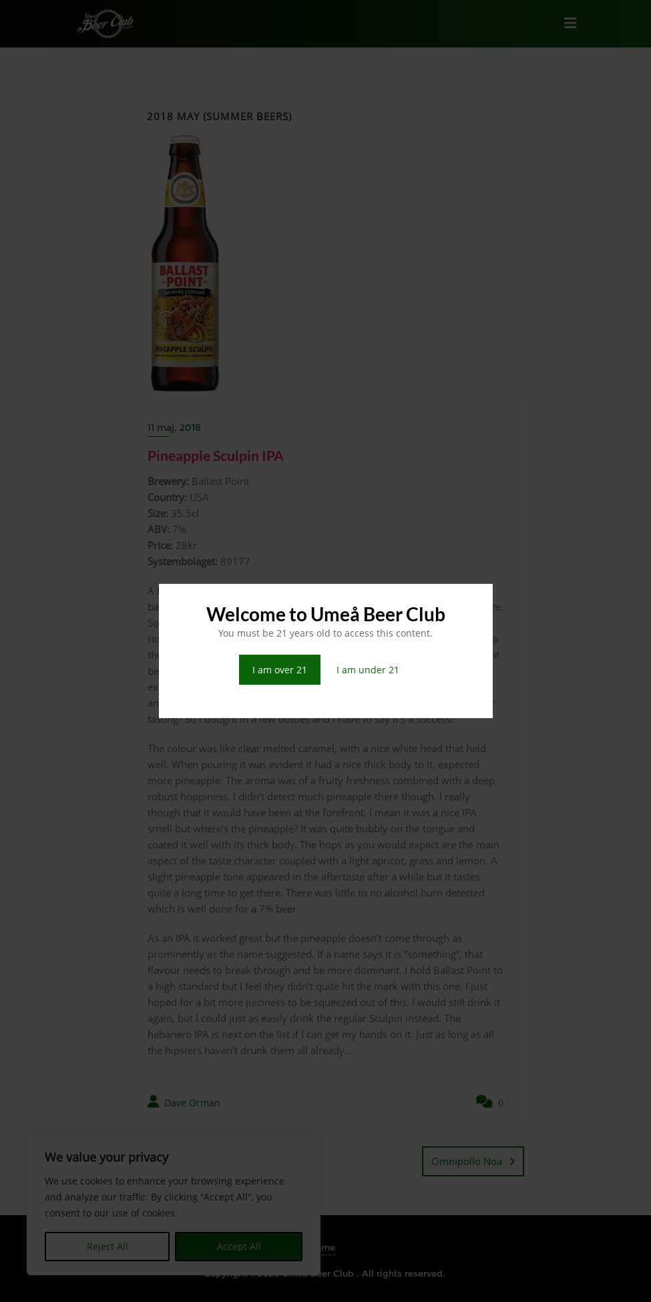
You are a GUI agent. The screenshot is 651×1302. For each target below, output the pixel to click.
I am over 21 (279, 669)
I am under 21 (368, 669)
